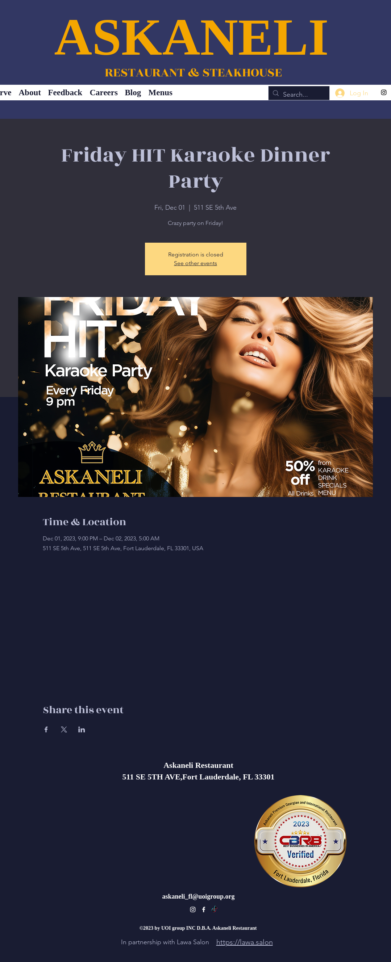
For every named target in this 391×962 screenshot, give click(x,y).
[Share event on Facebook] (46, 729)
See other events (195, 263)
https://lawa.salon (244, 942)
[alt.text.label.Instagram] (383, 92)
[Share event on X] (64, 729)
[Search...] (298, 95)
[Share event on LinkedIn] (81, 729)
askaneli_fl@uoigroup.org (198, 896)
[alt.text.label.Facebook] (203, 909)
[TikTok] (214, 909)
